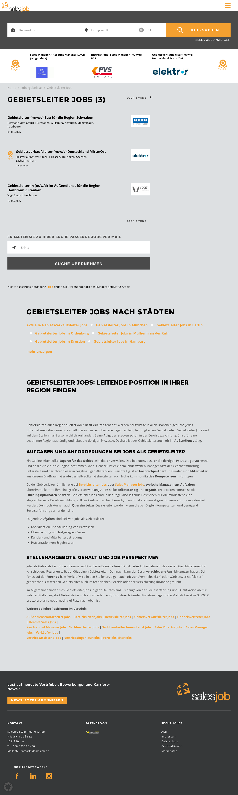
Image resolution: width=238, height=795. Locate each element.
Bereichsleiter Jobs (93, 484)
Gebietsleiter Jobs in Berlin (180, 324)
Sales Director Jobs (169, 627)
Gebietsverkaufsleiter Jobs (154, 616)
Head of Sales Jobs (43, 621)
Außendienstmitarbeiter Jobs (48, 616)
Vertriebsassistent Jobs (44, 637)
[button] (8, 787)
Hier (50, 286)
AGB (164, 731)
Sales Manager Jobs (129, 484)
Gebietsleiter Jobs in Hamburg (119, 341)
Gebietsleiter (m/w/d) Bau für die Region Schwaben (50, 117)
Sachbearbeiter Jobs (84, 627)
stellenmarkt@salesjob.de (32, 750)
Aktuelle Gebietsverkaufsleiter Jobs (56, 324)
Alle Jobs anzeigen (213, 40)
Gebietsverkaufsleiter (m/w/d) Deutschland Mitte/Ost (61, 151)
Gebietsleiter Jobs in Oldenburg (62, 332)
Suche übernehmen (79, 264)
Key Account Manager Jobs (46, 627)
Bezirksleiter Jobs (118, 616)
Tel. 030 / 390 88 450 (21, 745)
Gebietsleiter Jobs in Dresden (60, 341)
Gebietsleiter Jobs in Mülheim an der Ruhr (134, 332)
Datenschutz (169, 741)
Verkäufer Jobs (47, 632)
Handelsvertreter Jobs (193, 616)
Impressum (168, 736)
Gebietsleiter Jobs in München (122, 324)
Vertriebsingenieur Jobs (82, 637)
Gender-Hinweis (172, 745)
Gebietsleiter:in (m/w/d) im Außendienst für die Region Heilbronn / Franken (53, 187)
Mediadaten (169, 750)
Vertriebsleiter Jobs (117, 637)
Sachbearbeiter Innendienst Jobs (127, 627)
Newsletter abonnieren (37, 700)
